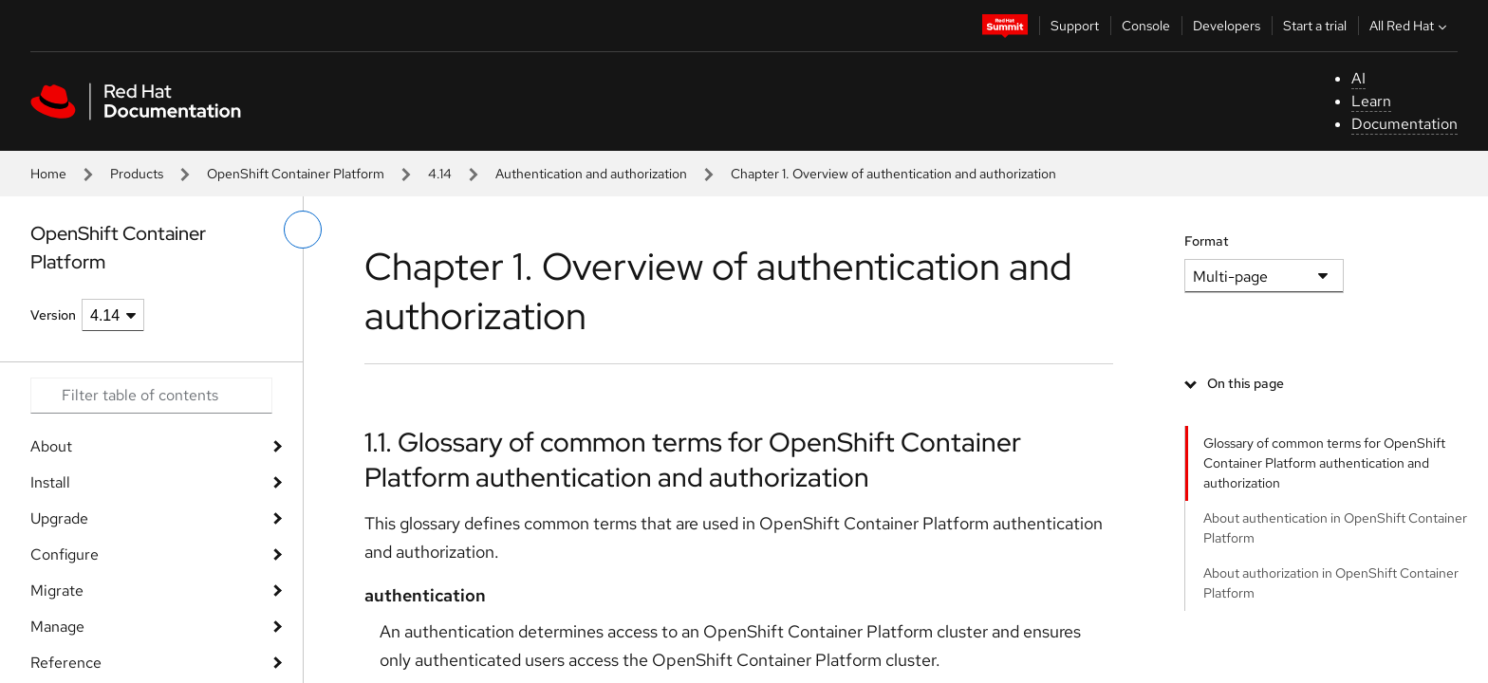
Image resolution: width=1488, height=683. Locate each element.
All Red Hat (1410, 25)
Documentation (1404, 124)
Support (1075, 25)
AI (1358, 78)
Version (53, 314)
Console (1146, 25)
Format (1206, 240)
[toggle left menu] (303, 230)
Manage (57, 627)
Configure (64, 554)
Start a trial (1315, 25)
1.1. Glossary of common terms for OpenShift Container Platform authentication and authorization (692, 459)
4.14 (440, 173)
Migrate (57, 590)
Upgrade (59, 518)
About (51, 446)
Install (50, 482)
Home (48, 173)
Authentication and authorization (591, 173)
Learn (1371, 101)
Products (136, 173)
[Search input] (151, 396)
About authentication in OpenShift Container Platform (1335, 527)
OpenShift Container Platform (295, 173)
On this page (1245, 383)
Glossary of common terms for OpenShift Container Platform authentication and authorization (1324, 462)
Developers (1226, 25)
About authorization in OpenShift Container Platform (1331, 582)
